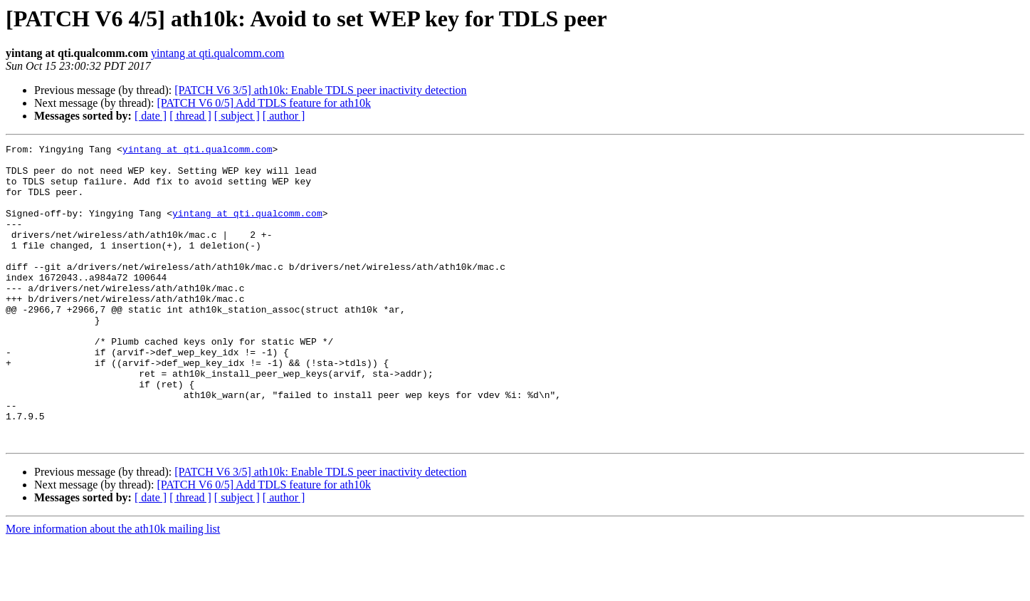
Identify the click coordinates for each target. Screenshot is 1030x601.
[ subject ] (237, 116)
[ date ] (151, 116)
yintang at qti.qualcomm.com (218, 53)
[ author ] (284, 116)
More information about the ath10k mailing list (113, 588)
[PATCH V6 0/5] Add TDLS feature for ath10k (264, 103)
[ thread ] (190, 116)
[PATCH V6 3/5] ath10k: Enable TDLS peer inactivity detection (320, 90)
